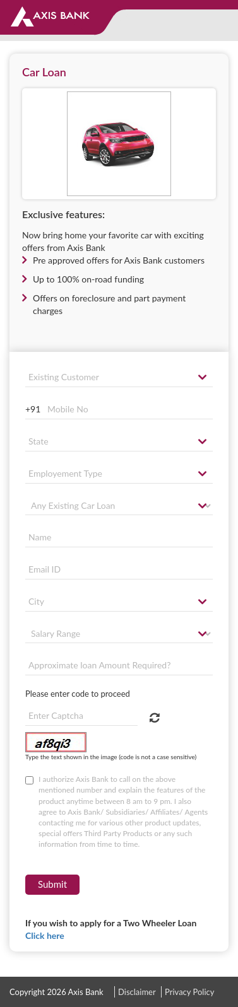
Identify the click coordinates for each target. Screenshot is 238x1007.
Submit (52, 884)
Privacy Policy (189, 992)
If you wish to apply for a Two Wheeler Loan (110, 929)
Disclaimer (137, 992)
